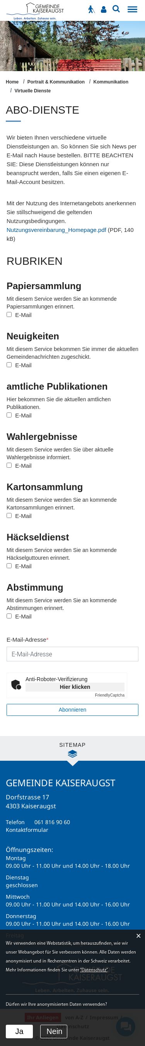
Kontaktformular (27, 829)
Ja (19, 1031)
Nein (54, 1031)
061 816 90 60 (52, 822)
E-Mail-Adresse (27, 639)
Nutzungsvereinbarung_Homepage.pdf (56, 230)
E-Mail (19, 315)
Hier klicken (75, 687)
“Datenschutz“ (93, 970)
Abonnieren (73, 710)
